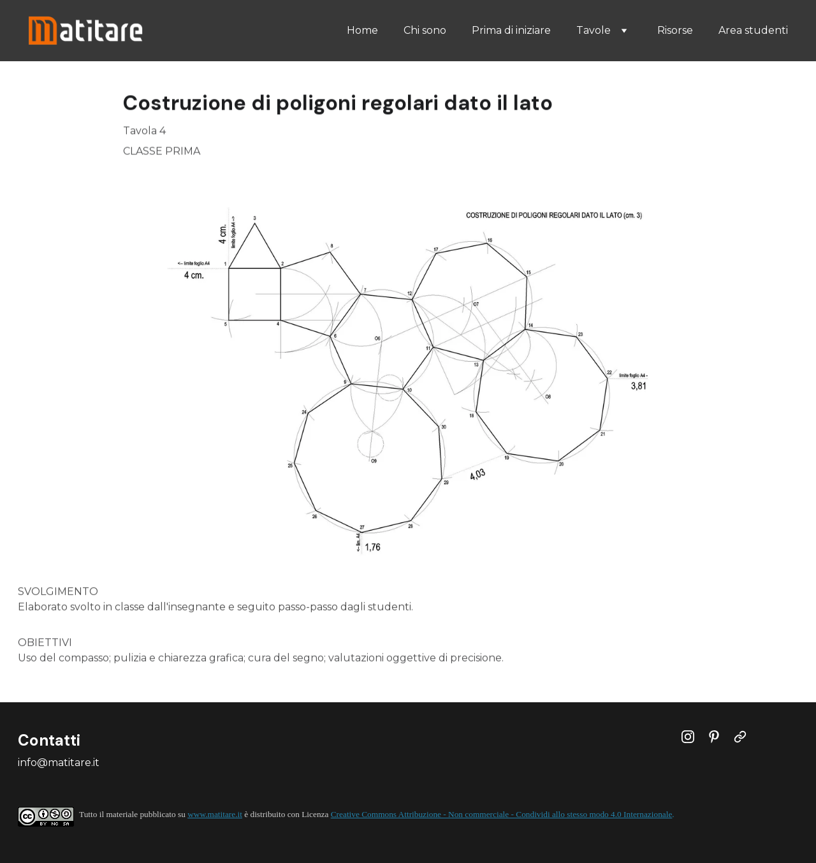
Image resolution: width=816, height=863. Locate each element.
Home (362, 30)
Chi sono (425, 30)
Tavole (593, 30)
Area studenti (753, 30)
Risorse (675, 30)
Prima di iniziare (511, 30)
